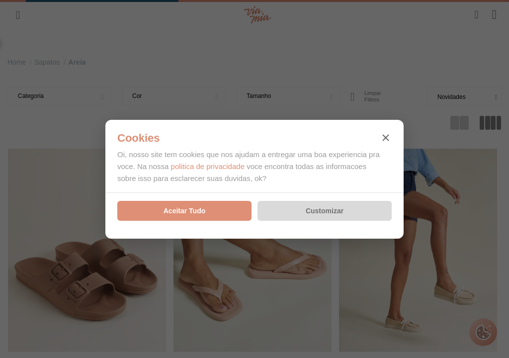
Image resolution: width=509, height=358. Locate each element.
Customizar (324, 211)
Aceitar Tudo (185, 211)
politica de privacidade (208, 166)
